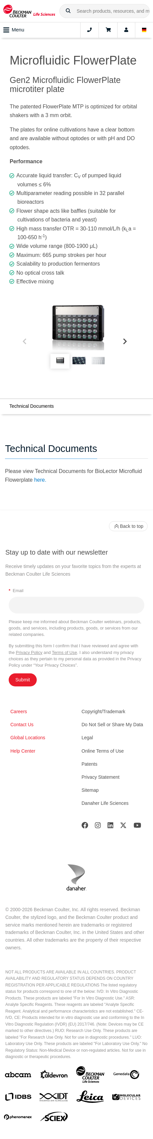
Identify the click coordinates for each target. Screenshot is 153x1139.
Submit (22, 679)
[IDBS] (18, 1098)
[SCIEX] (54, 1118)
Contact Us (21, 724)
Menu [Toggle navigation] (13, 30)
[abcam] (18, 1075)
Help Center (22, 751)
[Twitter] (123, 827)
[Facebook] (85, 827)
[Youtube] (137, 827)
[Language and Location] (144, 30)
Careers (18, 711)
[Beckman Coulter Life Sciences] (90, 1076)
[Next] (125, 341)
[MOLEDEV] (126, 1098)
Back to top (128, 526)
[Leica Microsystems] (90, 1098)
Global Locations (27, 737)
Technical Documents (31, 406)
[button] (68, 11)
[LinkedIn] (111, 827)
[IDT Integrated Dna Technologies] (54, 1098)
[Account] (126, 30)
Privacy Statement (101, 777)
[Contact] (90, 30)
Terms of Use (64, 652)
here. (40, 480)
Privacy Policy (29, 652)
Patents (89, 764)
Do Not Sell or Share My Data (112, 724)
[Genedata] (126, 1075)
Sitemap (90, 790)
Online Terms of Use (103, 751)
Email (16, 590)
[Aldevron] (54, 1076)
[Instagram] (98, 827)
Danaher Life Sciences (105, 803)
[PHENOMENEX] (18, 1118)
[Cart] (108, 30)
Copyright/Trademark (103, 711)
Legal (87, 737)
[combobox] (104, 11)
